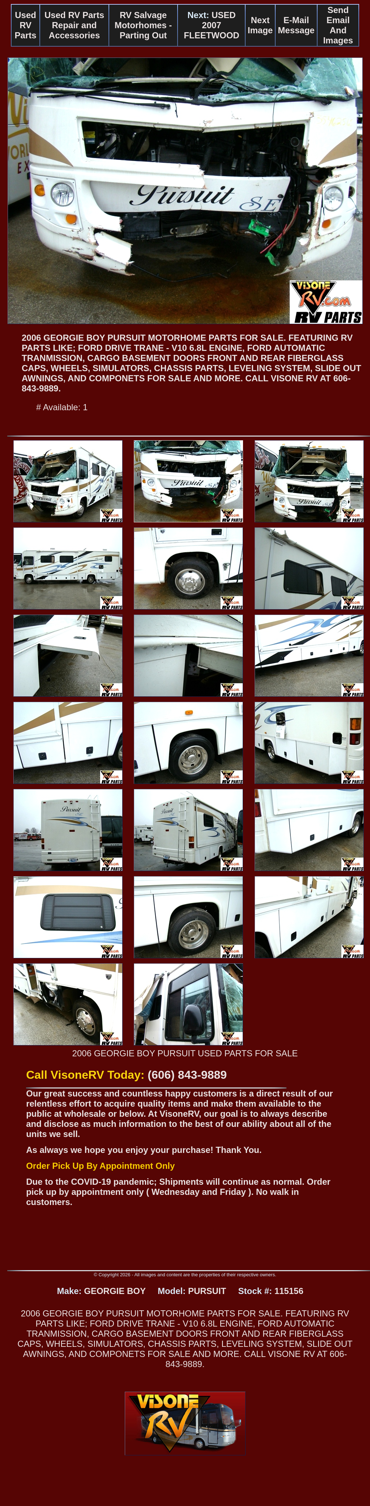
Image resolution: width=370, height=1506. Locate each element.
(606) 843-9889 (187, 1074)
